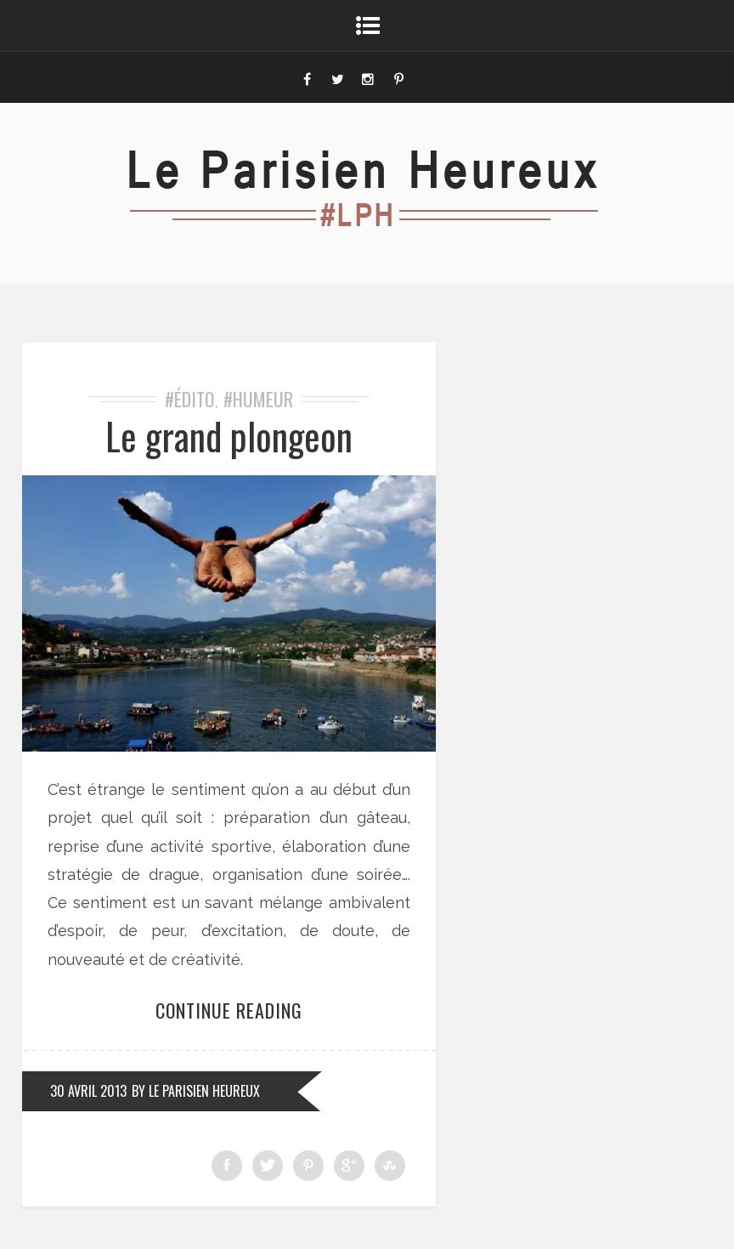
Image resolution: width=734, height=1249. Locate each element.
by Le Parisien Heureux (196, 1091)
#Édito (189, 398)
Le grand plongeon (229, 435)
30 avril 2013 (88, 1091)
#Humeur (258, 398)
